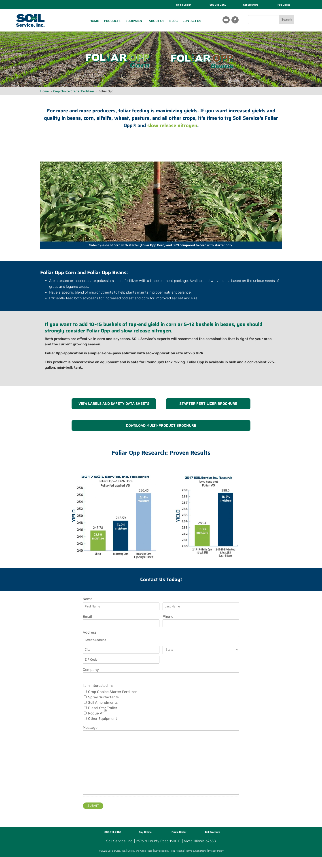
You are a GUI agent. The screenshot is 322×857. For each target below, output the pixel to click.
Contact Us (192, 20)
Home (94, 20)
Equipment (134, 20)
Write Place (146, 850)
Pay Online (284, 5)
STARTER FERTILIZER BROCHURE (208, 403)
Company (91, 670)
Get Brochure (250, 5)
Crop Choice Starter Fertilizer (112, 692)
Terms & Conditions (196, 850)
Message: (90, 727)
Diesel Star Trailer (102, 708)
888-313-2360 (218, 5)
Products (112, 20)
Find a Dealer (183, 5)
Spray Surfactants (103, 697)
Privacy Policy (216, 850)
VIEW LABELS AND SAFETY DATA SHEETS (113, 403)
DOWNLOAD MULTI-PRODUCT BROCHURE (161, 425)
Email (87, 616)
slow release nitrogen (172, 125)
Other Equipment (102, 718)
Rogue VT (97, 713)
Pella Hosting (177, 850)
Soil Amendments (103, 702)
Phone (168, 616)
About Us (156, 20)
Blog (173, 20)
